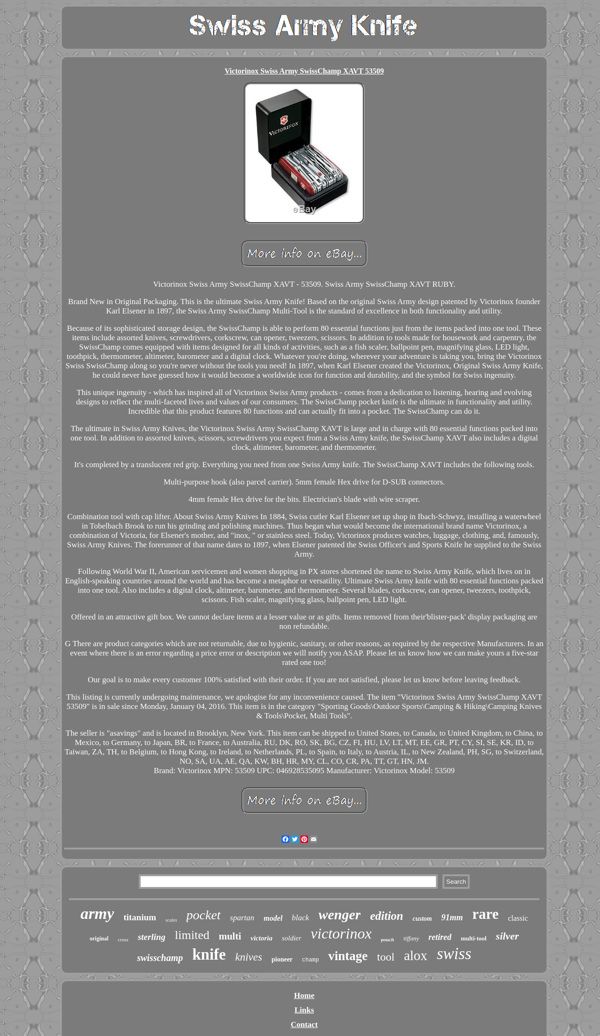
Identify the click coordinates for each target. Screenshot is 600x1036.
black (300, 917)
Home (304, 995)
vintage (348, 956)
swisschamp (160, 958)
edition (386, 915)
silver (507, 936)
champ (310, 960)
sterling (151, 937)
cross (123, 939)
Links (304, 1010)
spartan (242, 917)
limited (192, 935)
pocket (204, 915)
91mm (452, 917)
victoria (262, 938)
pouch (387, 939)
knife (209, 954)
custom (422, 918)
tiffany (411, 938)
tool (385, 957)
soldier (291, 938)
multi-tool (474, 938)
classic (518, 918)
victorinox (341, 933)
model (273, 918)
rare (485, 914)
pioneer (281, 959)
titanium (139, 917)
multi (230, 936)
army (97, 913)
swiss (454, 954)
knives (248, 957)
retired (439, 937)
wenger (339, 914)
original (99, 938)
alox (416, 955)
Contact (304, 1024)
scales (171, 920)
